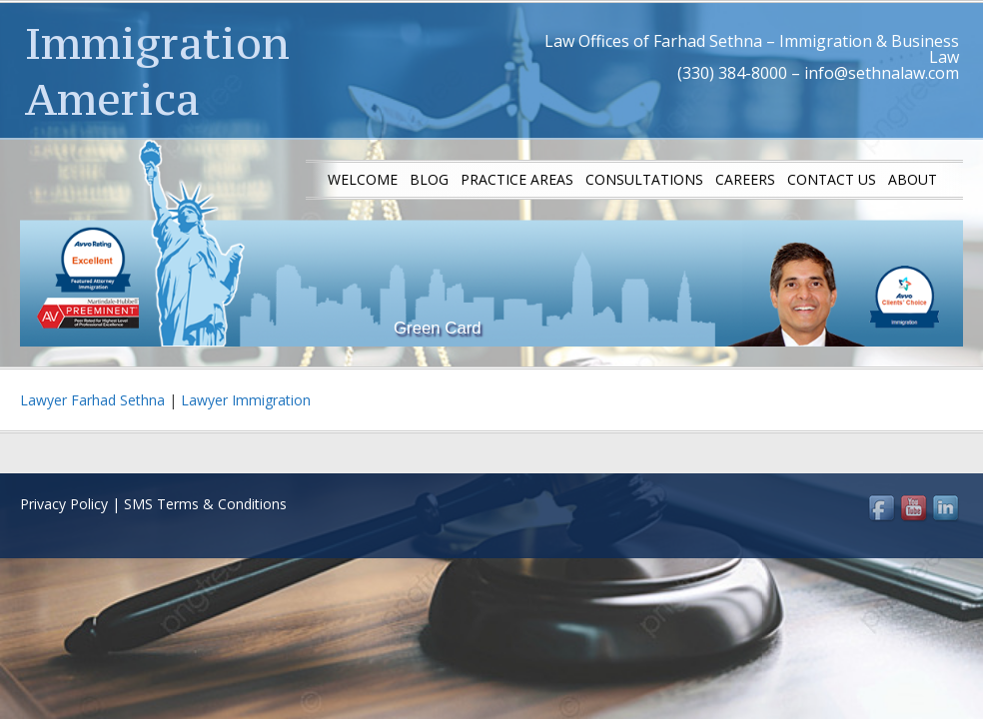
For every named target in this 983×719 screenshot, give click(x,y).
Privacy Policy (64, 503)
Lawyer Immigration (246, 399)
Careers (745, 179)
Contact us (831, 179)
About (912, 179)
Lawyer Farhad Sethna (92, 399)
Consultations (644, 179)
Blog (429, 179)
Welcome (363, 179)
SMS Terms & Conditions (205, 503)
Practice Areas (517, 179)
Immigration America (157, 71)
